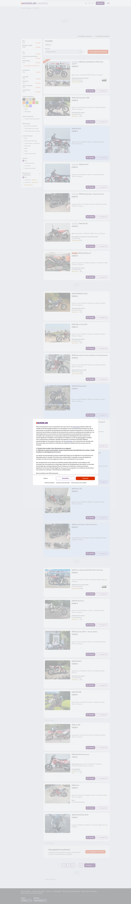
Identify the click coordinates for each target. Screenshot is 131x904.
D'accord (85, 478)
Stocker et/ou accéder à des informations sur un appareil (54, 448)
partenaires (76, 427)
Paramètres (65, 478)
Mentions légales (49, 482)
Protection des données (63, 482)
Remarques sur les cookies (78, 482)
